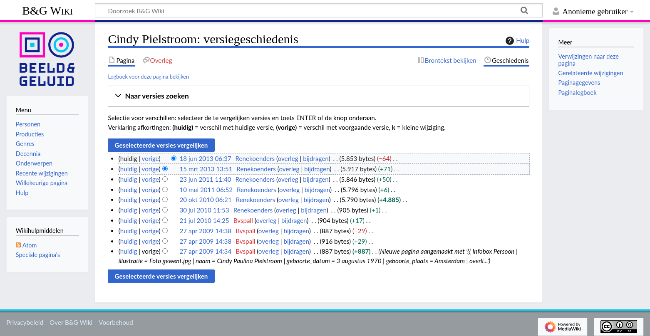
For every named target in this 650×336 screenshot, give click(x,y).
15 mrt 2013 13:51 (205, 169)
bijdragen (315, 158)
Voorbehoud (116, 322)
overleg (288, 158)
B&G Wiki (47, 10)
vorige (150, 158)
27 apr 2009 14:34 (205, 251)
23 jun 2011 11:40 (205, 179)
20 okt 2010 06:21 (205, 199)
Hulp (516, 41)
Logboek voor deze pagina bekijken (148, 76)
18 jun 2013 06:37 (205, 158)
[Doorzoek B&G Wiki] (318, 10)
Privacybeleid (24, 322)
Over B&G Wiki (71, 322)
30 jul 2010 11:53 (204, 210)
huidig (128, 169)
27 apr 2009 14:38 (205, 231)
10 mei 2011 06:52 (206, 189)
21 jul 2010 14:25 (204, 220)
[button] (318, 96)
